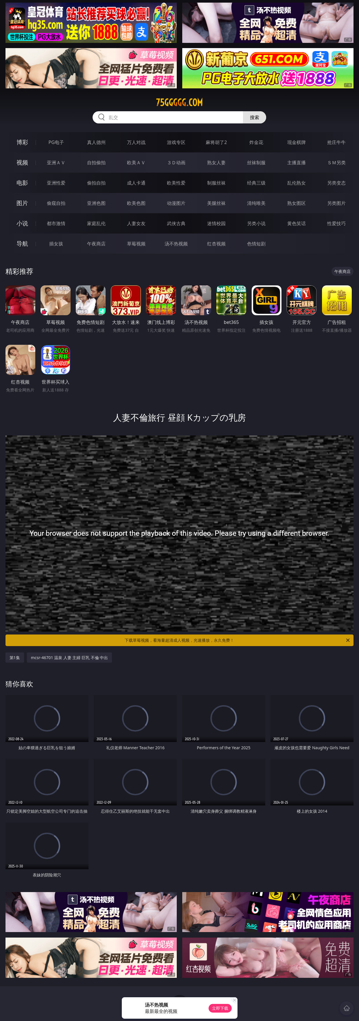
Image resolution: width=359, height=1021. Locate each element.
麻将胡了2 (216, 142)
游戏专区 (176, 142)
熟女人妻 (216, 162)
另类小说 (256, 223)
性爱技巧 (336, 223)
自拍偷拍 (96, 162)
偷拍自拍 (96, 183)
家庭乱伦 (96, 223)
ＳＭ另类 (336, 162)
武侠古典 (176, 223)
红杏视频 (216, 243)
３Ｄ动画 (176, 162)
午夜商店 (96, 243)
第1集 (15, 657)
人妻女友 (136, 223)
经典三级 (256, 183)
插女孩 (56, 243)
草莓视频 (136, 243)
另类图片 (336, 203)
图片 (22, 203)
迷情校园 (216, 223)
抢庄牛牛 (336, 142)
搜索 (254, 117)
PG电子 (56, 142)
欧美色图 (136, 203)
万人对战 (136, 142)
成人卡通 (136, 183)
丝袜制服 (256, 162)
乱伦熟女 (296, 183)
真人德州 (96, 142)
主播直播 (296, 162)
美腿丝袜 (216, 203)
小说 (22, 223)
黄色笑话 (296, 223)
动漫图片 (176, 203)
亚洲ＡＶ (56, 162)
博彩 (22, 142)
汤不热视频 (176, 243)
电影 (22, 183)
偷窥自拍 (56, 203)
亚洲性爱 (56, 183)
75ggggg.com (179, 102)
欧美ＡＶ (136, 162)
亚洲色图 (96, 203)
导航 (22, 243)
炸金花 (256, 142)
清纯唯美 (256, 203)
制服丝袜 (216, 183)
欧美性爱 (176, 183)
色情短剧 (256, 243)
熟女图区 (296, 203)
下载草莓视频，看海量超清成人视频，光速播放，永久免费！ (238, 640)
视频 (22, 162)
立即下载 (220, 1008)
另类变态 (336, 183)
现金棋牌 (296, 142)
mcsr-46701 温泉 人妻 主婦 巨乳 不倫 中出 (69, 657)
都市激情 (56, 223)
